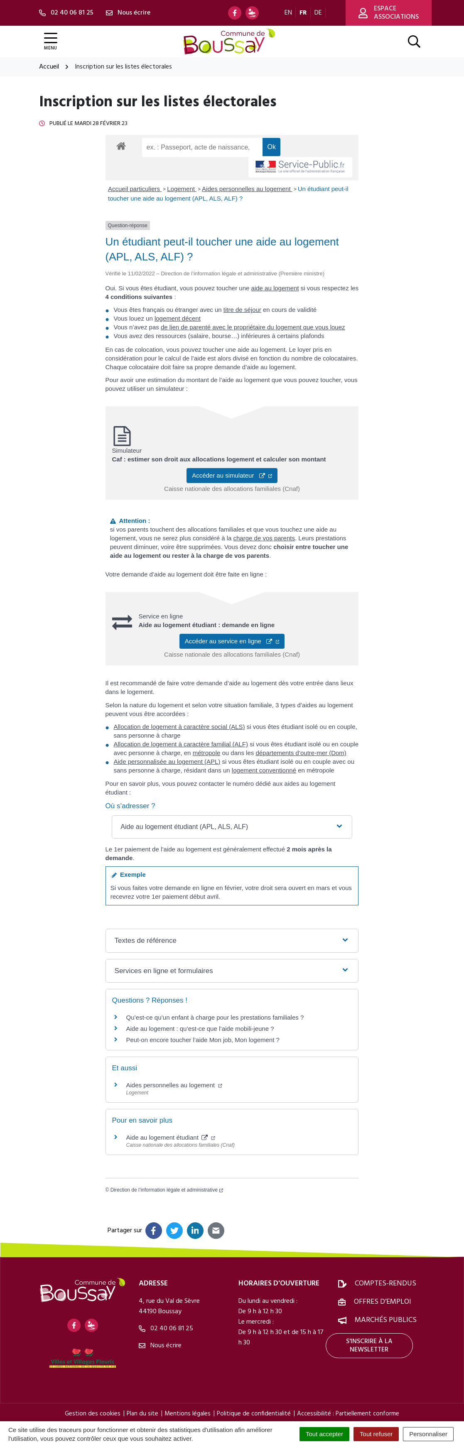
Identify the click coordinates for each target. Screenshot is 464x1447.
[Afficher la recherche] (414, 41)
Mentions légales (187, 1414)
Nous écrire (160, 1345)
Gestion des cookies (92, 1414)
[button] (231, 827)
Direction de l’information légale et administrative (166, 1190)
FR (303, 12)
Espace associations (388, 12)
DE (318, 12)
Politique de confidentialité (254, 1414)
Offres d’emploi (382, 1302)
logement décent (178, 318)
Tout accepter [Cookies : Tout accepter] (324, 1433)
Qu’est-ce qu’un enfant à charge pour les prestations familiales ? (215, 1017)
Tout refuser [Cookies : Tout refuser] (376, 1433)
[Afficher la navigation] (50, 41)
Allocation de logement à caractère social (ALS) (179, 726)
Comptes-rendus (385, 1284)
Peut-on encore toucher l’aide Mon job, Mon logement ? (203, 1039)
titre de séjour (242, 309)
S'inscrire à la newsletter (369, 1345)
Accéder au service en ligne (232, 641)
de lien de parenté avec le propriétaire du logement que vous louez (253, 327)
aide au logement (275, 288)
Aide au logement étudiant (171, 1137)
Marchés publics (386, 1320)
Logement (181, 188)
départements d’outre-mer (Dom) (300, 752)
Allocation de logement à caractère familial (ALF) (181, 744)
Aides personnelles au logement (247, 188)
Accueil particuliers (135, 188)
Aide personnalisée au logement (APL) (167, 761)
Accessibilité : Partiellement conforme (348, 1414)
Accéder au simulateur (232, 475)
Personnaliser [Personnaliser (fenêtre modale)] (428, 1433)
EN (288, 12)
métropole (207, 752)
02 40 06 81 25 (166, 1328)
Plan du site (142, 1414)
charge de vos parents (264, 538)
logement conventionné (264, 770)
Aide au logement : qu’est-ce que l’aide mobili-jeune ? (200, 1028)
